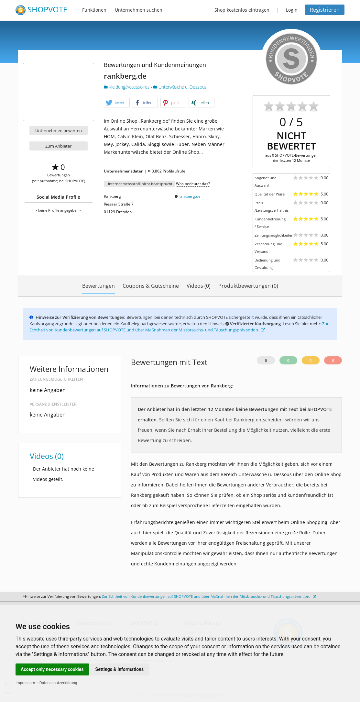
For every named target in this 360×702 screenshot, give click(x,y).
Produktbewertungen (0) (248, 285)
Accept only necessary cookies (52, 669)
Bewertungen (98, 285)
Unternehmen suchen (138, 10)
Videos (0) (199, 285)
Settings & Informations (119, 669)
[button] (116, 103)
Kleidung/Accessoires (127, 87)
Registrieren (325, 9)
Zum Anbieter (58, 146)
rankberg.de (190, 196)
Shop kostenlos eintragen (241, 10)
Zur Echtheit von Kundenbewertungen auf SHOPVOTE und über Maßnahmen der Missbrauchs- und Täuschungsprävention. (179, 327)
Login (292, 10)
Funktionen (94, 10)
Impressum (25, 683)
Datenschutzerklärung (58, 683)
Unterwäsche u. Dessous (180, 87)
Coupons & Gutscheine (151, 285)
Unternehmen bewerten (58, 130)
